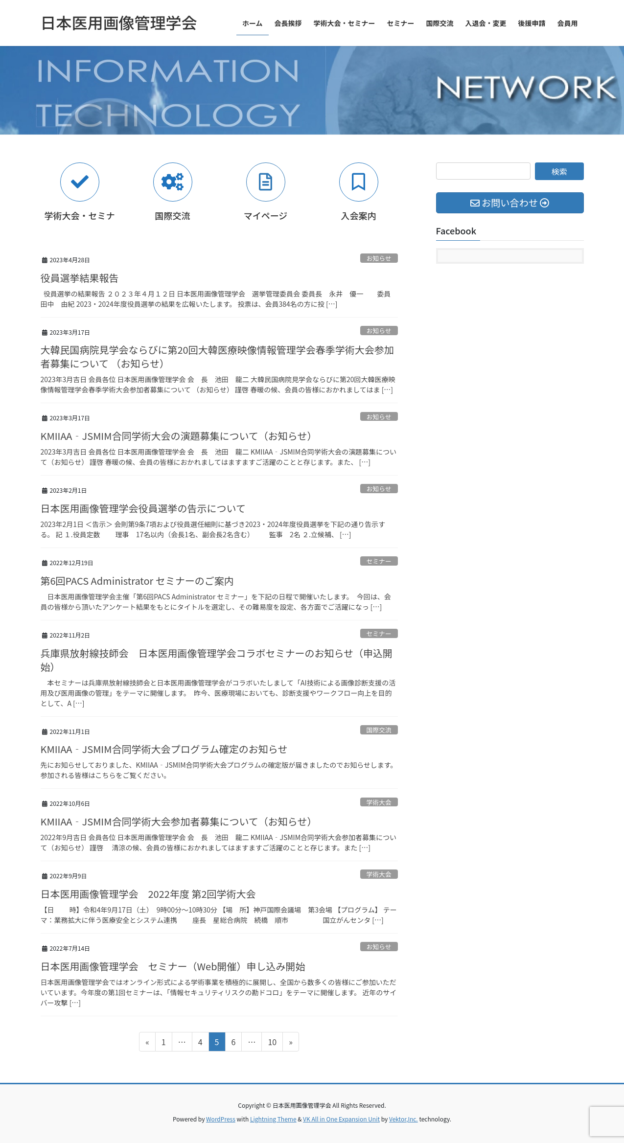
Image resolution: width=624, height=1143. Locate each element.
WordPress (220, 1119)
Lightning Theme (273, 1119)
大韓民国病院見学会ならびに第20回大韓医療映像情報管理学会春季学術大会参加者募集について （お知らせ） (217, 356)
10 (272, 1043)
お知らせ (379, 258)
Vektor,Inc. (403, 1119)
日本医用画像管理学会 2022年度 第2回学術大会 (148, 894)
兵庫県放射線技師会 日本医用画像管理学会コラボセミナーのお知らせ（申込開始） (217, 660)
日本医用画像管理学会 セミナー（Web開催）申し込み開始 (173, 966)
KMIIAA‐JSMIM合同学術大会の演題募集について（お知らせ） (179, 436)
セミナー (379, 561)
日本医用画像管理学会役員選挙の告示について (143, 508)
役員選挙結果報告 (80, 278)
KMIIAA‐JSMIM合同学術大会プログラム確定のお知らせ (164, 749)
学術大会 (379, 802)
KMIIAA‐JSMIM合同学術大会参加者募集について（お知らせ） (179, 821)
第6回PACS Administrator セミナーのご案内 (137, 580)
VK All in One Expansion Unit (341, 1119)
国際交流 (379, 729)
